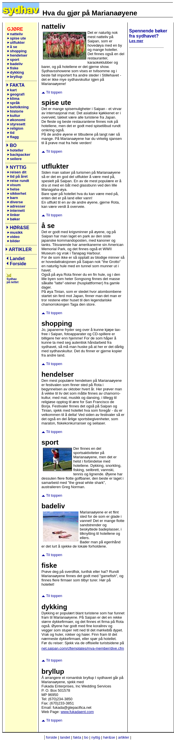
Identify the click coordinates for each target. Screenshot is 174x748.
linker (14, 215)
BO (13, 145)
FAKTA (17, 85)
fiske (12, 68)
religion (15, 128)
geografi (16, 94)
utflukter (16, 42)
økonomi (16, 120)
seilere (16, 159)
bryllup (14, 76)
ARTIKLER (20, 249)
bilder (13, 241)
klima (13, 98)
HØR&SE (19, 227)
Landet (17, 258)
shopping (17, 51)
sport (13, 59)
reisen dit (18, 172)
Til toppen (54, 92)
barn (12, 198)
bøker (14, 219)
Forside (18, 263)
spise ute (16, 38)
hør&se (109, 737)
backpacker (20, 154)
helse (13, 189)
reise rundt (18, 181)
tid (10, 132)
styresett (16, 124)
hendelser (17, 55)
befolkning (18, 107)
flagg (13, 137)
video (13, 237)
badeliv (15, 64)
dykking (15, 72)
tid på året (17, 176)
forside (51, 737)
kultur (13, 115)
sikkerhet (16, 193)
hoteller (16, 150)
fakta (77, 737)
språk (13, 103)
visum (14, 185)
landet (65, 737)
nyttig (95, 737)
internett (16, 210)
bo (86, 737)
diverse (15, 202)
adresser (16, 206)
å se (12, 47)
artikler (123, 737)
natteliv (16, 34)
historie (15, 111)
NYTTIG (18, 167)
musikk (16, 232)
